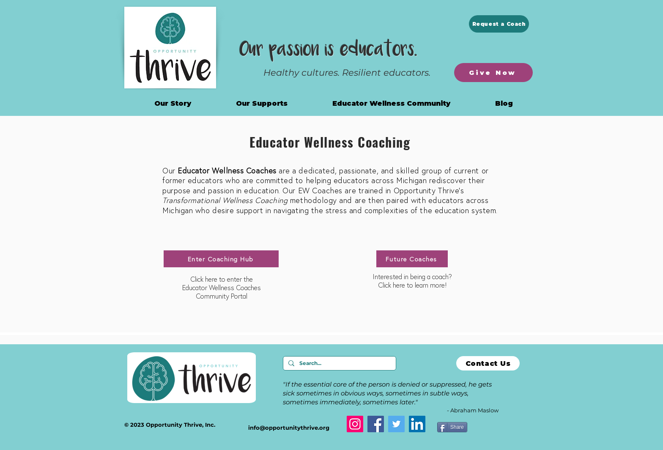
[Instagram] (355, 424)
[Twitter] (396, 424)
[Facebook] (375, 424)
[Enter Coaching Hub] (221, 258)
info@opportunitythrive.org (288, 427)
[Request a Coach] (499, 24)
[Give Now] (493, 72)
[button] (391, 103)
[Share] (452, 427)
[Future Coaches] (412, 258)
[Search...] (338, 363)
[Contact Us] (488, 363)
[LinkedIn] (417, 424)
